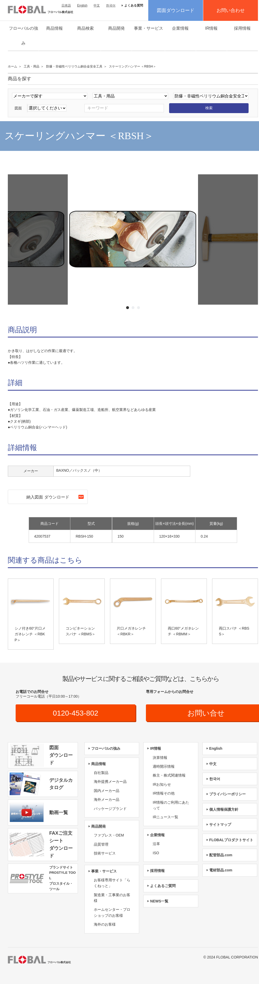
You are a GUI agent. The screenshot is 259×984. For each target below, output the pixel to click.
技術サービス (105, 853)
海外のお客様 (105, 924)
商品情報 (54, 28)
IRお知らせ (162, 784)
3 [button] (138, 307)
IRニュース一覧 (165, 817)
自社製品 (101, 773)
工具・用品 (31, 66)
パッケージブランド (110, 809)
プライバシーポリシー (227, 794)
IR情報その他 (164, 793)
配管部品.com (220, 855)
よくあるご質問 (163, 886)
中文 (97, 5)
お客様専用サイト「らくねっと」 (112, 883)
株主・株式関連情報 (169, 775)
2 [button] (133, 307)
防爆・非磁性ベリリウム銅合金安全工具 (74, 66)
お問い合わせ (231, 10)
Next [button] (205, 241)
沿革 (156, 844)
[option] (133, 239)
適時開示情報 (164, 766)
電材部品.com (220, 870)
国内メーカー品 (106, 791)
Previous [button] (61, 241)
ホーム (12, 66)
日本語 (66, 5)
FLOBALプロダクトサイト (231, 840)
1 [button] (127, 307)
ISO (156, 853)
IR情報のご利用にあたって (171, 805)
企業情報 (180, 28)
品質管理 (101, 844)
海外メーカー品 (106, 799)
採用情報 (242, 28)
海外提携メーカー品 (110, 781)
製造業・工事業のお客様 (112, 898)
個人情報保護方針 (223, 809)
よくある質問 (133, 5)
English (82, 5)
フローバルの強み (23, 35)
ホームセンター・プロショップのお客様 (112, 912)
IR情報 (211, 28)
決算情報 (160, 757)
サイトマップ (220, 824)
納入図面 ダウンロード (47, 497)
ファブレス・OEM (109, 835)
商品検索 (85, 28)
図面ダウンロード (175, 10)
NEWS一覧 (159, 901)
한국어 (110, 5)
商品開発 (116, 28)
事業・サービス (148, 28)
